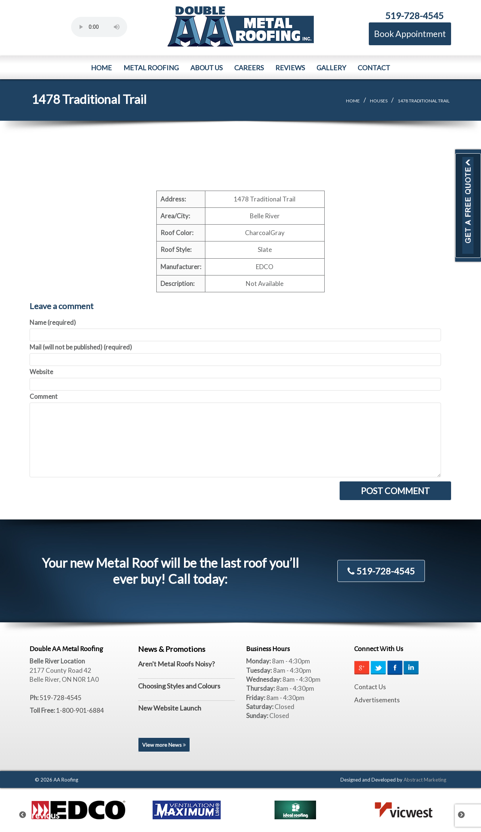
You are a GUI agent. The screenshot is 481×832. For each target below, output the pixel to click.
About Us (206, 68)
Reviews (290, 68)
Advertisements (377, 700)
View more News (164, 745)
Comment (44, 396)
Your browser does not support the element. (99, 27)
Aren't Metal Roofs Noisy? (176, 664)
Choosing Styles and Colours (179, 686)
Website (41, 372)
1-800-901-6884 (80, 710)
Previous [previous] (27, 813)
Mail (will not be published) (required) (81, 347)
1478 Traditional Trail (424, 101)
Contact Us (370, 687)
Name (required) (53, 322)
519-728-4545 (414, 15)
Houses (378, 101)
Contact (374, 68)
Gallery (331, 68)
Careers (249, 68)
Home (101, 68)
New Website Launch (169, 708)
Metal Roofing (151, 68)
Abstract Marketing (425, 780)
